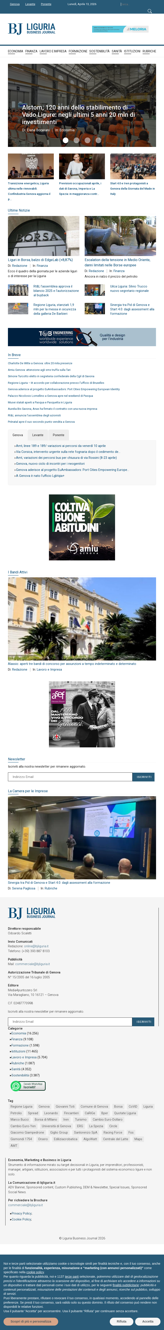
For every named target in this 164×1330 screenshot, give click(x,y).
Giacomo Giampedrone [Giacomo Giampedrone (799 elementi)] (27, 1132)
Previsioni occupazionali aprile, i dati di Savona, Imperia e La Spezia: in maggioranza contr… (80, 189)
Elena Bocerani (37, 130)
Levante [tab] (37, 435)
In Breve (14, 355)
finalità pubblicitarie (126, 1285)
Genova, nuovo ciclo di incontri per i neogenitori (50, 464)
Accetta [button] (147, 1321)
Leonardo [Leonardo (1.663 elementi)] (51, 1113)
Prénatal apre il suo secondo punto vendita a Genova (41, 421)
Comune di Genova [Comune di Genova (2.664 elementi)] (94, 1107)
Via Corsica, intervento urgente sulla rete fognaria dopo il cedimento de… (68, 452)
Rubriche (51, 888)
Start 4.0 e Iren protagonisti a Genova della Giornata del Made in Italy (132, 189)
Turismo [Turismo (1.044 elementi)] (81, 1119)
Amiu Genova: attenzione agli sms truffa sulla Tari (39, 369)
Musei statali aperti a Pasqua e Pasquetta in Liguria (40, 402)
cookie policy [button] (35, 1272)
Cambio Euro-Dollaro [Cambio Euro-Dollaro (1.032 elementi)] (108, 1119)
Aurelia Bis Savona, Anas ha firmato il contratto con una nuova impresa (52, 408)
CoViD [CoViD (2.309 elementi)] (133, 1107)
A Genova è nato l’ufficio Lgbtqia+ (40, 476)
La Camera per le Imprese (28, 791)
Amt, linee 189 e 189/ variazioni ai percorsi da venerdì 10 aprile (61, 446)
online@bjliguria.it (36, 946)
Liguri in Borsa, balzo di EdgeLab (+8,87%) (40, 260)
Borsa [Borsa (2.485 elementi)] (118, 1107)
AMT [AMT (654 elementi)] (14, 1146)
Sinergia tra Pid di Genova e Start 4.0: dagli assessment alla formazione (132, 309)
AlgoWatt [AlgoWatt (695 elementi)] (90, 1139)
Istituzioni (18, 1051)
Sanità (15, 1069)
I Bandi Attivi (17, 572)
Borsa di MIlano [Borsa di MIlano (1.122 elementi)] (46, 1119)
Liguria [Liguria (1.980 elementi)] (148, 1107)
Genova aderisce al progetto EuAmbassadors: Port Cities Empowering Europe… (72, 470)
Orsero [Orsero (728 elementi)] (43, 1139)
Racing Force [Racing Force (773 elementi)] (113, 1132)
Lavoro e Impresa (49, 669)
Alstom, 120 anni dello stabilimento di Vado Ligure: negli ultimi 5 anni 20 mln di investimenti (81, 115)
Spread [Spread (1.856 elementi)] (33, 1113)
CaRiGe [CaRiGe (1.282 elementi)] (90, 1113)
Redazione (19, 266)
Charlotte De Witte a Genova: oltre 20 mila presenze (40, 363)
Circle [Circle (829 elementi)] (113, 1126)
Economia (65, 130)
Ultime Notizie (19, 210)
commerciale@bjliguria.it (32, 964)
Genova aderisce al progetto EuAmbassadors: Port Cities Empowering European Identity (64, 389)
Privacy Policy (22, 1213)
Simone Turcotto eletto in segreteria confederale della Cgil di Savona (51, 376)
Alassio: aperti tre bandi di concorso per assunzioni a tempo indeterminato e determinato (72, 664)
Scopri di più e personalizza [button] (31, 1321)
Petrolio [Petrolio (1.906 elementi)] (16, 1113)
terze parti (72, 1276)
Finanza (42, 266)
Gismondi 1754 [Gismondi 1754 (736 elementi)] (21, 1139)
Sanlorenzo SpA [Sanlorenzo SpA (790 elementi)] (85, 1132)
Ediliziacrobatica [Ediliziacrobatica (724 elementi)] (65, 1139)
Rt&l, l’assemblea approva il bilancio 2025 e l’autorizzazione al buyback (56, 291)
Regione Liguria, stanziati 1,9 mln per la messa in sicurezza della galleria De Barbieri (55, 309)
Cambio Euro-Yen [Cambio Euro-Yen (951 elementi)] (23, 1126)
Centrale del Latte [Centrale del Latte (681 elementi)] (115, 1139)
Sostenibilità (20, 1075)
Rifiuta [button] (122, 1321)
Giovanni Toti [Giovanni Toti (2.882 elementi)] (65, 1107)
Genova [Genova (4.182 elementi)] (44, 1107)
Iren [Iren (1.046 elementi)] (66, 1119)
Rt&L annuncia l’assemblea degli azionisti (34, 415)
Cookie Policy (21, 1219)
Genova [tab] (18, 435)
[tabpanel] (82, 462)
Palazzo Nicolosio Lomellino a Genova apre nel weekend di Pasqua (50, 395)
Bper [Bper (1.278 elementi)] (104, 1113)
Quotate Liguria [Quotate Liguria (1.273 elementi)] (125, 1113)
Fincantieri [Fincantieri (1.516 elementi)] (71, 1113)
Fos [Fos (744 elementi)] (131, 1132)
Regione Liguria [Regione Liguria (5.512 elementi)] (21, 1107)
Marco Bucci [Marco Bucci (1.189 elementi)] (20, 1119)
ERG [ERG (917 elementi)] (80, 1126)
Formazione (20, 1045)
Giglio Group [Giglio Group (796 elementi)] (59, 1132)
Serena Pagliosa (23, 888)
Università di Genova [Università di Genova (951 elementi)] (56, 1126)
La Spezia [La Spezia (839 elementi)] (96, 1126)
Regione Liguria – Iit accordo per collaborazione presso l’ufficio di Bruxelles (56, 382)
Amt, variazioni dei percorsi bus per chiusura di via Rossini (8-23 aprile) (66, 458)
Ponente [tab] (58, 435)
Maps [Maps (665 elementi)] (138, 1139)
